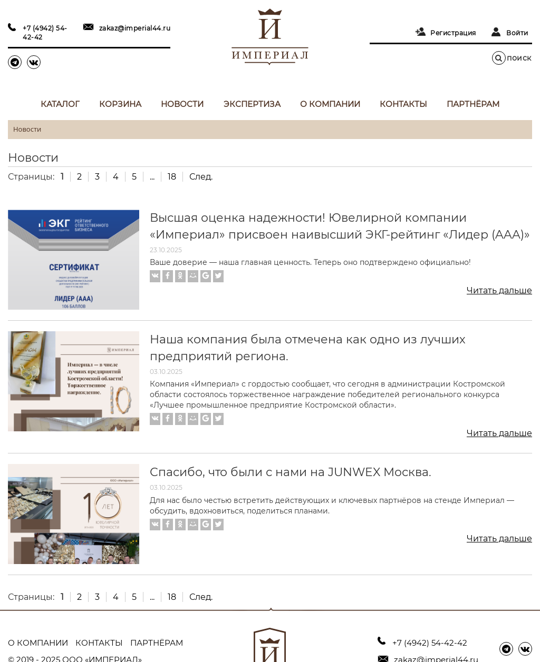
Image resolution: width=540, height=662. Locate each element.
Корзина (120, 104)
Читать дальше (499, 290)
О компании (330, 104)
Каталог (60, 104)
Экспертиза (252, 104)
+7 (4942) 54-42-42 (45, 32)
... (152, 177)
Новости (182, 104)
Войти (517, 33)
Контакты (403, 104)
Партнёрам (473, 104)
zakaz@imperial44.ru (135, 28)
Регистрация (453, 33)
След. (201, 177)
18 (172, 177)
